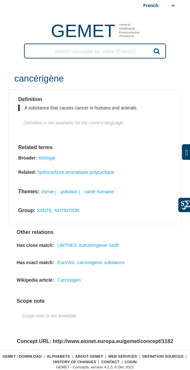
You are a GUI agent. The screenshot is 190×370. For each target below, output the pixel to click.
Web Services (122, 356)
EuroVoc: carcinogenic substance (91, 262)
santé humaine (99, 191)
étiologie (47, 157)
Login (131, 362)
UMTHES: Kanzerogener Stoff (87, 245)
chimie (47, 191)
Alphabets (58, 356)
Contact (110, 362)
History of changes (74, 362)
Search (156, 51)
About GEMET (89, 356)
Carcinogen (69, 280)
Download (30, 356)
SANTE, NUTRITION (58, 210)
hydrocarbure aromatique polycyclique (75, 172)
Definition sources (163, 356)
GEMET (83, 30)
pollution (69, 191)
